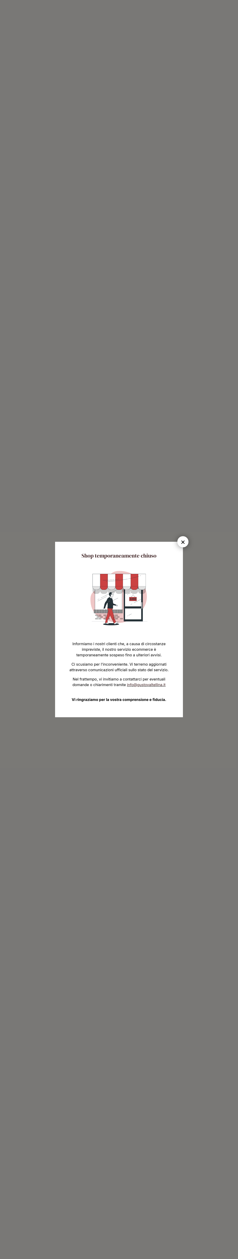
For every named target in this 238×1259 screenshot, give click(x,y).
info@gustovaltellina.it (146, 684)
